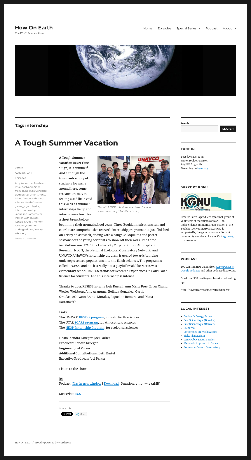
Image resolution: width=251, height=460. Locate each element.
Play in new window (86, 383)
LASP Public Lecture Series (199, 339)
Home (148, 28)
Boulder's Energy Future (198, 316)
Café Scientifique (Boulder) (199, 320)
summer (31, 225)
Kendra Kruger (23, 221)
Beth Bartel (22, 194)
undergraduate (24, 229)
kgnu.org (202, 168)
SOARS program (86, 322)
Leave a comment (26, 238)
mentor (38, 221)
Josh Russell (31, 217)
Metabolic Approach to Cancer (201, 343)
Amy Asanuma (24, 183)
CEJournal (189, 328)
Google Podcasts (190, 270)
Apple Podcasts (225, 266)
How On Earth (34, 27)
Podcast (212, 28)
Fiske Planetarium (194, 335)
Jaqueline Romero (26, 213)
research (20, 225)
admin (19, 167)
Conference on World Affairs (200, 331)
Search (185, 123)
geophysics (32, 206)
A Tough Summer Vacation (66, 142)
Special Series (186, 28)
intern (18, 210)
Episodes (164, 28)
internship (29, 210)
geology (20, 206)
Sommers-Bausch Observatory (202, 347)
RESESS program (91, 317)
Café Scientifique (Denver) (199, 324)
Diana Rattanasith (26, 198)
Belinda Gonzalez (36, 190)
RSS (78, 394)
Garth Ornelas (33, 202)
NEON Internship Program (85, 327)
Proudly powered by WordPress (53, 442)
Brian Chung (37, 194)
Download (111, 383)
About (227, 28)
